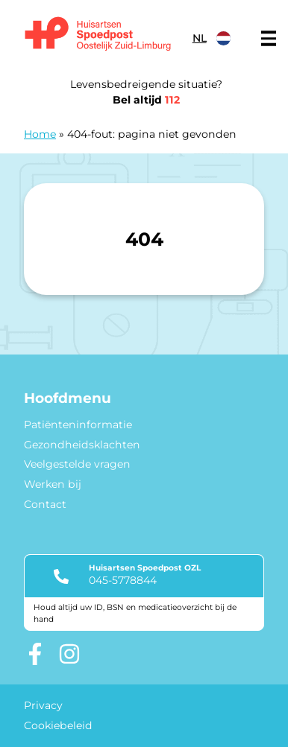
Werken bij (52, 484)
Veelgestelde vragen (77, 464)
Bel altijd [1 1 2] (146, 100)
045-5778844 (123, 580)
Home (40, 134)
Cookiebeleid (58, 725)
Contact (45, 504)
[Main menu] (268, 38)
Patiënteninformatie (78, 424)
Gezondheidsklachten (82, 444)
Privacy (43, 705)
